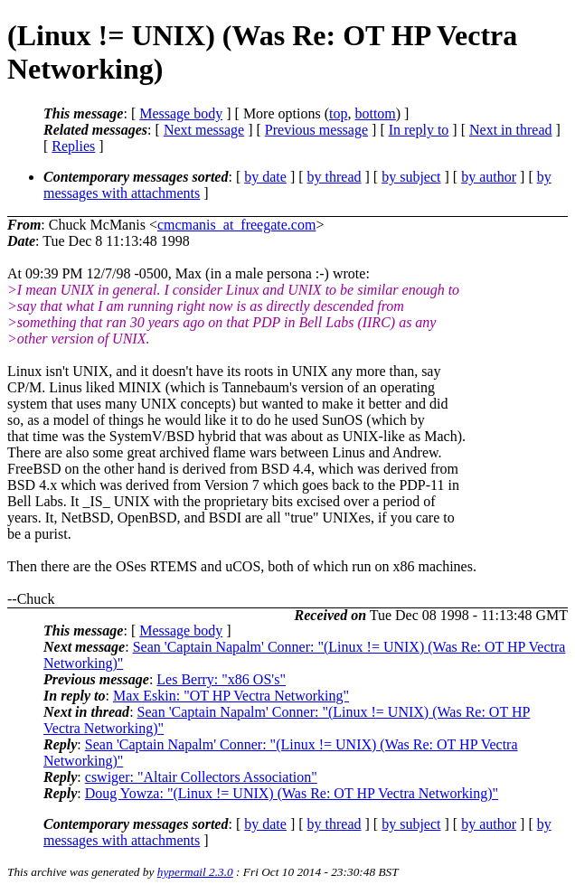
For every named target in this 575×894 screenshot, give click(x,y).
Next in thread (510, 129)
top (338, 113)
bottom (374, 113)
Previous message (316, 129)
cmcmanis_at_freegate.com (236, 224)
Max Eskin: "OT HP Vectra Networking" (231, 695)
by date (265, 176)
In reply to (419, 129)
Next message (204, 129)
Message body (180, 113)
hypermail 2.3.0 (195, 872)
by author (488, 176)
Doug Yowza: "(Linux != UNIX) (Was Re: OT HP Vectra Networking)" (291, 793)
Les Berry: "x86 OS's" (221, 679)
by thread (334, 176)
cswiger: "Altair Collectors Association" (201, 777)
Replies (73, 146)
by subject (411, 176)
